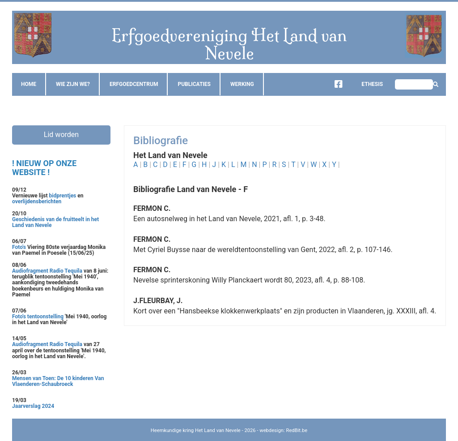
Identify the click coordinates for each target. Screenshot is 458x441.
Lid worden (61, 134)
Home (28, 84)
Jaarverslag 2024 (33, 406)
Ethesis (365, 84)
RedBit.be (297, 430)
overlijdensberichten (36, 201)
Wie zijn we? (73, 84)
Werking (242, 84)
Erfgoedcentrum (134, 84)
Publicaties (194, 84)
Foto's (19, 247)
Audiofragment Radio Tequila (47, 271)
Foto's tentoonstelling (38, 316)
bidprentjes (62, 196)
